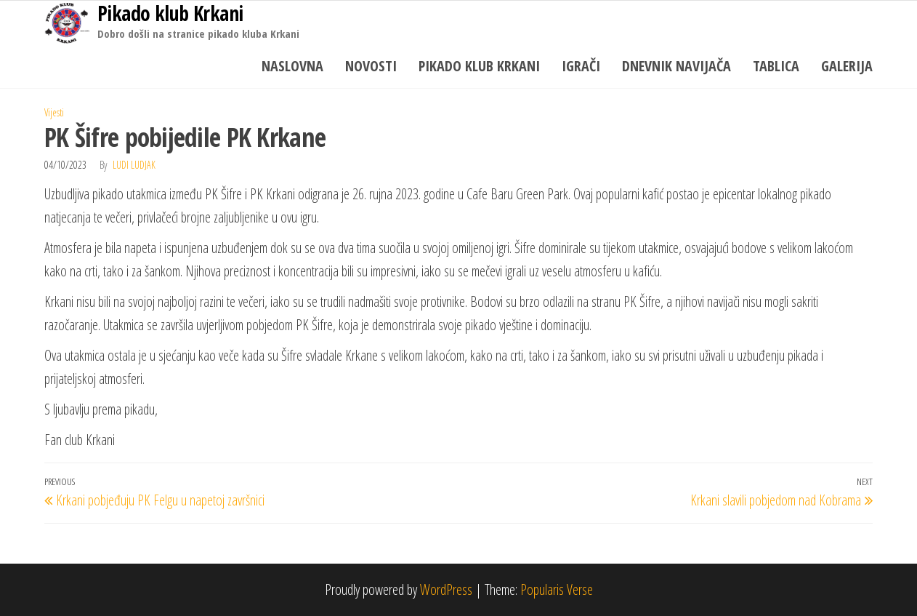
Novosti (371, 66)
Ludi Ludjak (134, 165)
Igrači (581, 66)
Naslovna (292, 66)
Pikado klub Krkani (479, 66)
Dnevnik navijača (676, 66)
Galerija (847, 66)
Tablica (776, 66)
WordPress (446, 589)
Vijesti (54, 112)
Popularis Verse (556, 589)
